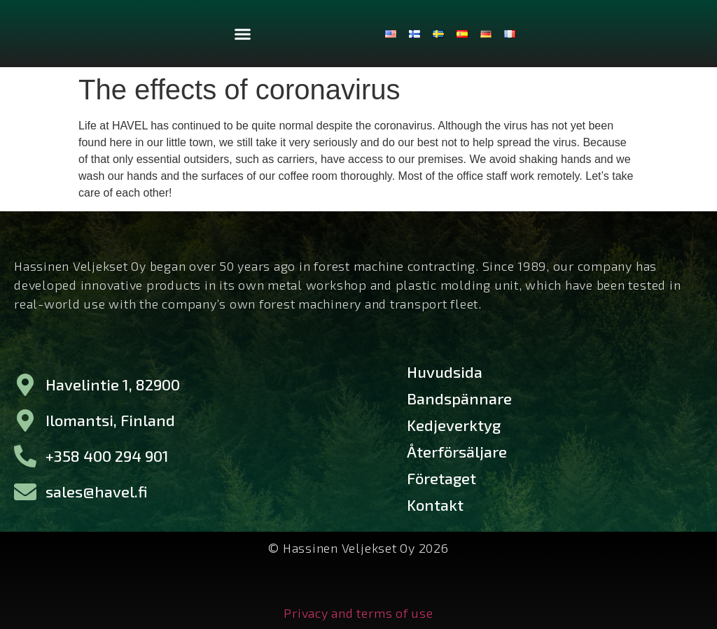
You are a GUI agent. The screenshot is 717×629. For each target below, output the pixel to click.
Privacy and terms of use (358, 612)
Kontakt (435, 504)
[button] (243, 33)
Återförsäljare (457, 451)
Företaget (441, 478)
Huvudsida (444, 371)
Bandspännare (459, 398)
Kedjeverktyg (454, 425)
